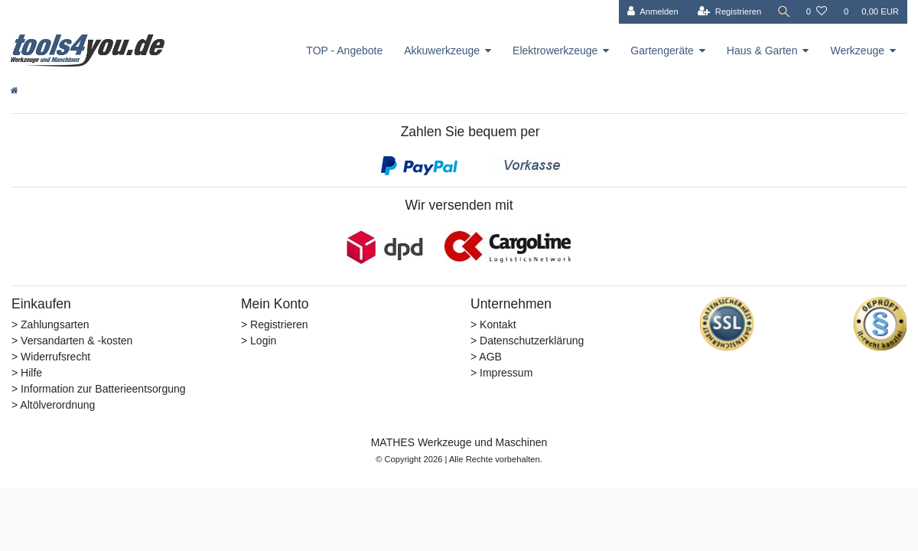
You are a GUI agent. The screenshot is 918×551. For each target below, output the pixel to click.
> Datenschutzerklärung (527, 340)
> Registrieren (274, 324)
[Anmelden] (650, 12)
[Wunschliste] (816, 12)
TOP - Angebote (344, 50)
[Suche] (782, 12)
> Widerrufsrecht (50, 356)
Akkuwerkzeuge (442, 50)
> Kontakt (493, 324)
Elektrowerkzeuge (555, 50)
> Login (258, 340)
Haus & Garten (762, 50)
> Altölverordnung (53, 405)
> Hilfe (26, 373)
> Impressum (501, 373)
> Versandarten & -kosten (71, 340)
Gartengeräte (662, 50)
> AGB (486, 356)
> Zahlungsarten (50, 324)
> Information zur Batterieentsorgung (98, 389)
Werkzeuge (857, 50)
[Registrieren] (726, 12)
